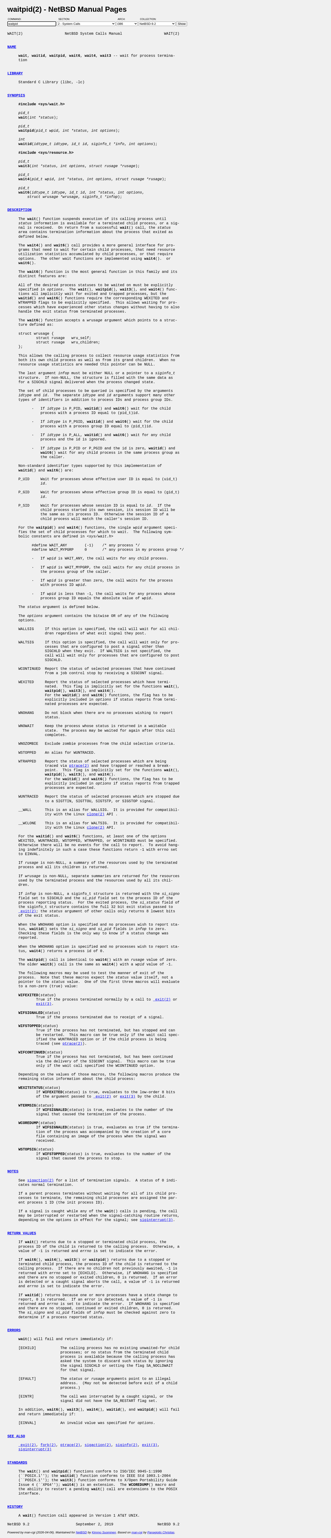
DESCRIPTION (19, 210)
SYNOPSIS (16, 95)
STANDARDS (17, 1462)
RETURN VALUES (21, 1233)
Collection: (148, 19)
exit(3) (43, 1004)
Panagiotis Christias (160, 1532)
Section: (65, 19)
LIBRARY (15, 73)
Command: (16, 19)
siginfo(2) (126, 1445)
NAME (11, 47)
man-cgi (136, 1532)
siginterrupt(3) (156, 1220)
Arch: (123, 19)
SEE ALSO (16, 1436)
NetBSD (81, 1532)
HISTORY (15, 1506)
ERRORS (14, 1330)
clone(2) (96, 814)
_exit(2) (27, 911)
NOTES (12, 1171)
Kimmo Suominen (104, 1532)
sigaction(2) (40, 1180)
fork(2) (48, 1445)
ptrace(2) (79, 765)
